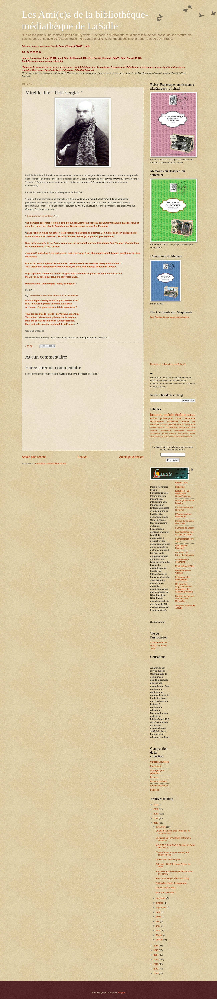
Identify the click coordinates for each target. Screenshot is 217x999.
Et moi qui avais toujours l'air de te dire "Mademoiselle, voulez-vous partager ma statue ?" (73, 263)
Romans (154, 777)
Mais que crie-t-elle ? (166, 892)
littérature (154, 424)
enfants (180, 424)
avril (158, 926)
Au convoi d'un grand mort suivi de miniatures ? (51, 307)
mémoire (172, 433)
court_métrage (171, 427)
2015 (156, 950)
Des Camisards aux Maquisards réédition (169, 317)
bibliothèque (190, 424)
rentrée (192, 433)
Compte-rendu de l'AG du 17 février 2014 (158, 645)
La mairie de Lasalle (184, 528)
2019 (156, 813)
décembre (161, 827)
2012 (156, 964)
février (159, 935)
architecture (172, 421)
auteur (154, 418)
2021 (156, 804)
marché (182, 427)
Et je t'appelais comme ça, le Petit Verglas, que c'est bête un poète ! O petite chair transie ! (73, 273)
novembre (161, 898)
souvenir (180, 436)
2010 (156, 973)
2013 (156, 959)
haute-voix (191, 430)
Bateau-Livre (181, 482)
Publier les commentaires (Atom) (50, 463)
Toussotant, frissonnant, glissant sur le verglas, (50, 317)
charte (161, 427)
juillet (159, 916)
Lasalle (163, 424)
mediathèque (155, 433)
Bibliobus (154, 790)
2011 (156, 968)
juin (158, 921)
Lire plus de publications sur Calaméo (168, 364)
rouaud (166, 436)
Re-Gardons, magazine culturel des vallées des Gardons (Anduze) (184, 588)
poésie (168, 415)
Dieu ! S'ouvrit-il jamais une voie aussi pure (48, 303)
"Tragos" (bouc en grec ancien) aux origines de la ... (172, 853)
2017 (156, 823)
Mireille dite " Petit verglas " (169, 859)
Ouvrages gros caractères (157, 771)
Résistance (190, 418)
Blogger (121, 992)
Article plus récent (34, 457)
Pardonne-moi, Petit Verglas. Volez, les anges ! (50, 283)
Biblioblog (180, 487)
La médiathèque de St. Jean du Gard (184, 533)
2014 (156, 955)
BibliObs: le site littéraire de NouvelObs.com (183, 493)
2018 (156, 818)
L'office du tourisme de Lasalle (184, 522)
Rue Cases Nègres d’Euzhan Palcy (172, 878)
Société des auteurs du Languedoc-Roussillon (184, 598)
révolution (173, 436)
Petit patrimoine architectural (182, 578)
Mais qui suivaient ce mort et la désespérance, (50, 320)
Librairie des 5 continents (182, 560)
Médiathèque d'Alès (184, 566)
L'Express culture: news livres (183, 515)
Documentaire (157, 421)
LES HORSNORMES (166, 887)
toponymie (188, 436)
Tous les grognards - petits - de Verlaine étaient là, (52, 314)
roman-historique (156, 436)
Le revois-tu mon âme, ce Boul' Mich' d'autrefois (54, 295)
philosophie (166, 418)
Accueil (82, 457)
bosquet (153, 427)
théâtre (180, 415)
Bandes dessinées (159, 785)
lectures (156, 415)
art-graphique (166, 430)
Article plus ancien (131, 457)
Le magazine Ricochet (181, 546)
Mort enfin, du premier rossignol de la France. (49, 324)
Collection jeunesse (159, 762)
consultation (179, 430)
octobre (160, 903)
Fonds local (155, 766)
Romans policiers (158, 781)
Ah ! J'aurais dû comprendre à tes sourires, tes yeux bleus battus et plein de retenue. (70, 266)
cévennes (172, 424)
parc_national (183, 433)
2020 (156, 809)
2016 (156, 945)
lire (193, 421)
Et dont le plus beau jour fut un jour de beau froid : (52, 300)
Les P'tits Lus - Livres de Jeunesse (184, 553)
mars (158, 930)
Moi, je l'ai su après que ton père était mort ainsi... (52, 277)
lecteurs (185, 421)
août (158, 912)
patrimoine (190, 427)
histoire (191, 415)
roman (179, 418)
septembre (161, 907)
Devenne (153, 430)
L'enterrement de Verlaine (40, 216)
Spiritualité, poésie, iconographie (171, 883)
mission (165, 433)
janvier (159, 939)
